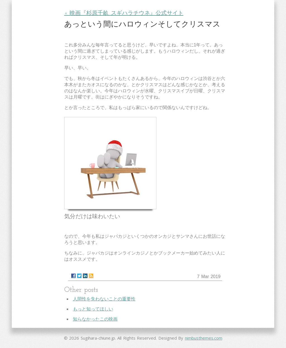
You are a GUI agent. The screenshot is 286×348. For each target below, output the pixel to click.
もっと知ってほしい (93, 309)
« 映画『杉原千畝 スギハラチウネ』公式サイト (123, 13)
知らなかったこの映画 (95, 319)
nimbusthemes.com (203, 338)
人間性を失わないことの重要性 (104, 299)
